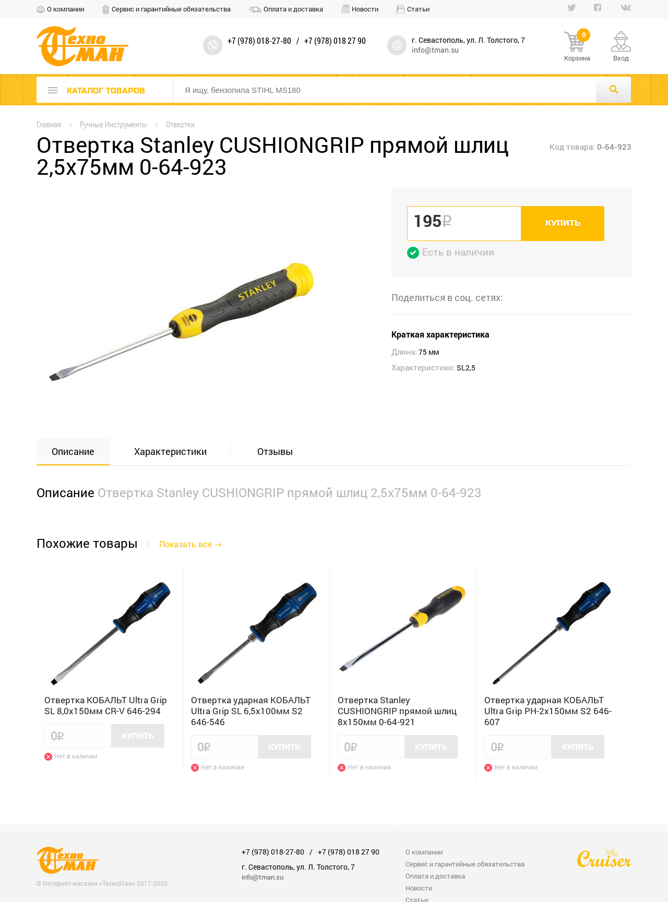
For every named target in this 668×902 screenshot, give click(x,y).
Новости (365, 9)
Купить (562, 223)
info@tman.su (435, 50)
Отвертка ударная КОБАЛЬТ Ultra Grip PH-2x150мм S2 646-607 (548, 710)
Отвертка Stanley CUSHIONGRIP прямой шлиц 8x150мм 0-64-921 (397, 710)
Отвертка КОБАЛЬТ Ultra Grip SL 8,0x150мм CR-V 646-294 (105, 705)
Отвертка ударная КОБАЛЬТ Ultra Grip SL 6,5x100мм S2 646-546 (251, 710)
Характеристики (170, 451)
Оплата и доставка (293, 9)
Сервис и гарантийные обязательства (171, 9)
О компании (65, 9)
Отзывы (275, 451)
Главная (49, 124)
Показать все (185, 543)
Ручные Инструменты (113, 124)
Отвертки (180, 124)
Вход (621, 58)
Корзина (577, 47)
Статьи (418, 9)
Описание (73, 451)
